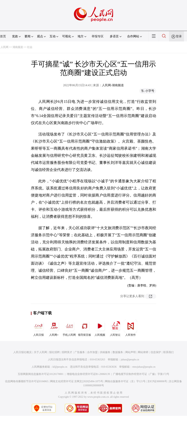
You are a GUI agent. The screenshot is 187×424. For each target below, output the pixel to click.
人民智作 (130, 327)
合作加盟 (92, 352)
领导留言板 (84, 327)
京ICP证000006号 (157, 381)
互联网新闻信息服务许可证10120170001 (41, 374)
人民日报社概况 (22, 352)
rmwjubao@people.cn (143, 366)
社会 (29, 47)
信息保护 (156, 352)
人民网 (4, 47)
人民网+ (53, 327)
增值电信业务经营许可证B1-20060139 (88, 374)
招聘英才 (67, 352)
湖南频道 (18, 47)
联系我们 (168, 352)
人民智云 (115, 327)
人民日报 (38, 327)
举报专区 (98, 36)
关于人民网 (40, 352)
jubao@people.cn (130, 359)
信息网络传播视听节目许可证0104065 (26, 381)
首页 (3, 36)
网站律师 (143, 352)
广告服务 (79, 352)
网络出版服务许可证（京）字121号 (125, 381)
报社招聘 (54, 352)
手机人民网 (69, 327)
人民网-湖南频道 (113, 85)
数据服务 (118, 352)
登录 (179, 36)
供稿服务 (105, 352)
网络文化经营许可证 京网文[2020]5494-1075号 (76, 381)
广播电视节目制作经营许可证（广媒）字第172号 (141, 374)
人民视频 (99, 327)
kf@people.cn (60, 366)
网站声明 (130, 352)
